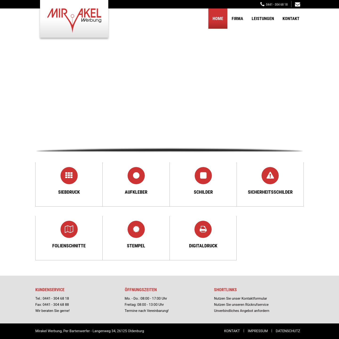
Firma (237, 18)
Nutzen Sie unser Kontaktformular (240, 298)
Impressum (258, 331)
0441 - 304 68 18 (277, 4)
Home (218, 18)
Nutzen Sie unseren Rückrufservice (241, 304)
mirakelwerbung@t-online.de (297, 4)
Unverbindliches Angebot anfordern (241, 311)
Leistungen (263, 18)
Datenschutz (288, 331)
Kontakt (290, 18)
